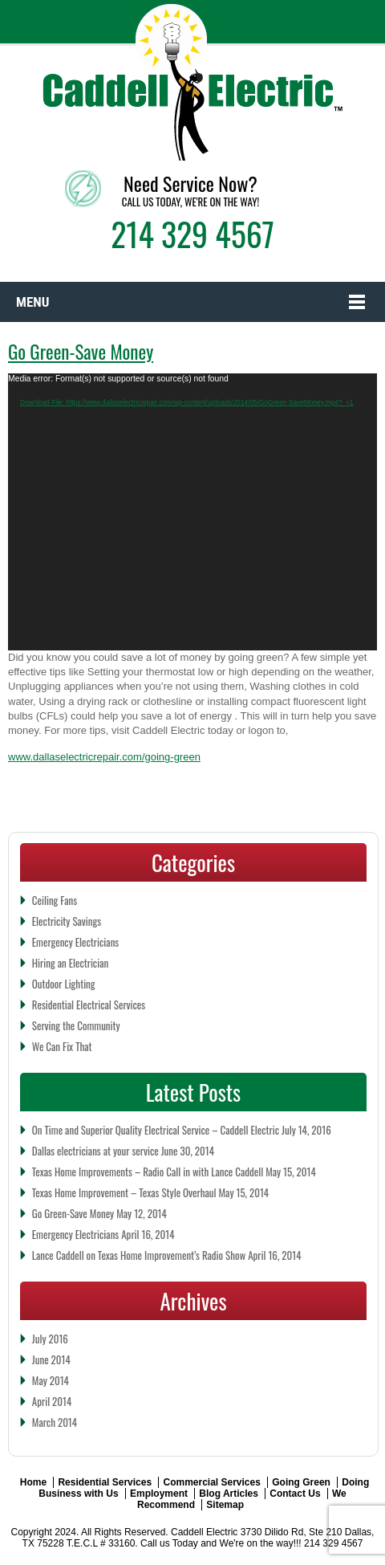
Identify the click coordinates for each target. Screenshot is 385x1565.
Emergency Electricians (75, 942)
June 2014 (51, 1359)
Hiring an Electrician (70, 963)
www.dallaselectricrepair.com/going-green (104, 757)
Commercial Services (211, 1482)
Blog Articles (228, 1493)
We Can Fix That (62, 1046)
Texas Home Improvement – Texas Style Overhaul (124, 1192)
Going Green (301, 1482)
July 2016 (50, 1339)
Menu (32, 302)
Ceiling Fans (54, 900)
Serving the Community (76, 1025)
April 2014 (51, 1401)
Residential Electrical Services (88, 1004)
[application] (192, 511)
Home (33, 1482)
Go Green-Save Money (80, 351)
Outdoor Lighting (63, 984)
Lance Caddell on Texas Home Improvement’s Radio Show (138, 1255)
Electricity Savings (66, 921)
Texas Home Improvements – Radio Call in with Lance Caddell (147, 1172)
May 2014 (50, 1380)
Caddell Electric (204, 1532)
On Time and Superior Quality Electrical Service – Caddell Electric (155, 1130)
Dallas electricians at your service (95, 1151)
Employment (159, 1493)
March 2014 (54, 1422)
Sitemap (225, 1504)
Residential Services (105, 1482)
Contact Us (295, 1493)
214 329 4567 (192, 234)
